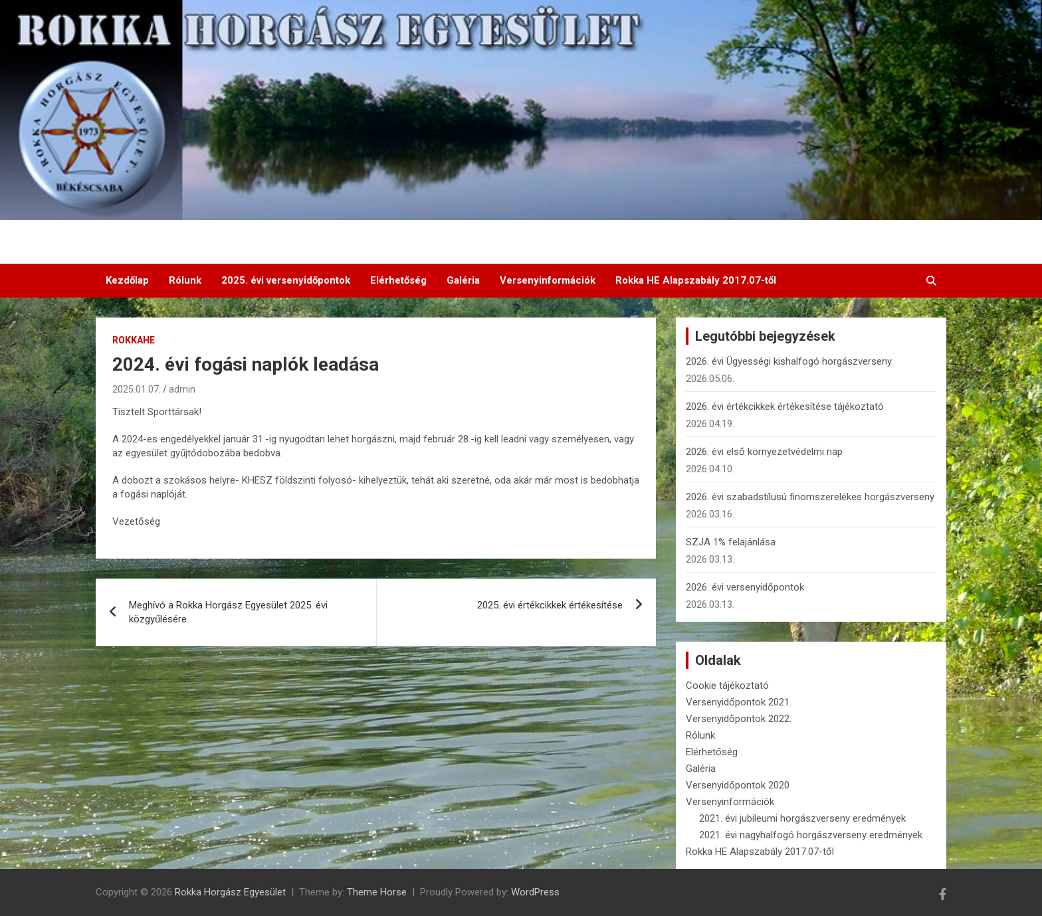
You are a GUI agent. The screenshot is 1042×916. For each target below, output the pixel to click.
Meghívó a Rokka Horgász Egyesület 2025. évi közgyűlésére (228, 612)
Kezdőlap (127, 280)
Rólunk (185, 280)
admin (182, 389)
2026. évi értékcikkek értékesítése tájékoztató (785, 406)
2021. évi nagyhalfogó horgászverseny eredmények (810, 835)
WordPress (535, 892)
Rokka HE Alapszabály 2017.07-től (695, 280)
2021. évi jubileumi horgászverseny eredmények (802, 818)
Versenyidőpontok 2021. (738, 702)
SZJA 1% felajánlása (731, 542)
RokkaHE (133, 340)
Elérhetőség (398, 280)
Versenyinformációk (547, 280)
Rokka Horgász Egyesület (230, 892)
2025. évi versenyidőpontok (285, 280)
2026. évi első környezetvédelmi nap (764, 452)
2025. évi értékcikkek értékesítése (550, 605)
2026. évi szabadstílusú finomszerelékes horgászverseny (810, 497)
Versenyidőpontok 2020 (737, 785)
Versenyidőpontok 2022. (738, 719)
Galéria (463, 280)
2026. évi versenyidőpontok (745, 587)
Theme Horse (377, 892)
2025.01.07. (136, 389)
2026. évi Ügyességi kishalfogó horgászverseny (789, 361)
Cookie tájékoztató (727, 685)
